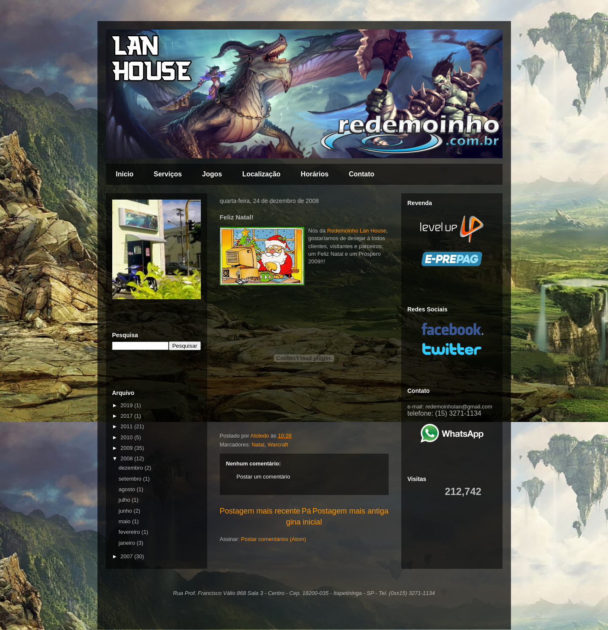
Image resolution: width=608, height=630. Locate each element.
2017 (128, 416)
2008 (128, 458)
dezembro (131, 468)
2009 (128, 448)
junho (126, 511)
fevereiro (130, 532)
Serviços (168, 174)
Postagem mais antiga (351, 511)
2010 (128, 437)
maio (125, 521)
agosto (128, 489)
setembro (131, 479)
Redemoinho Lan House (356, 230)
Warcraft (278, 444)
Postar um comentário (263, 476)
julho (125, 500)
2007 (128, 556)
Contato (361, 174)
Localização (261, 174)
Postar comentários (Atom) (273, 539)
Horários (315, 174)
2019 (128, 405)
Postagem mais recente (260, 511)
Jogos (212, 174)
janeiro (128, 543)
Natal (257, 444)
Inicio (125, 174)
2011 (128, 426)
